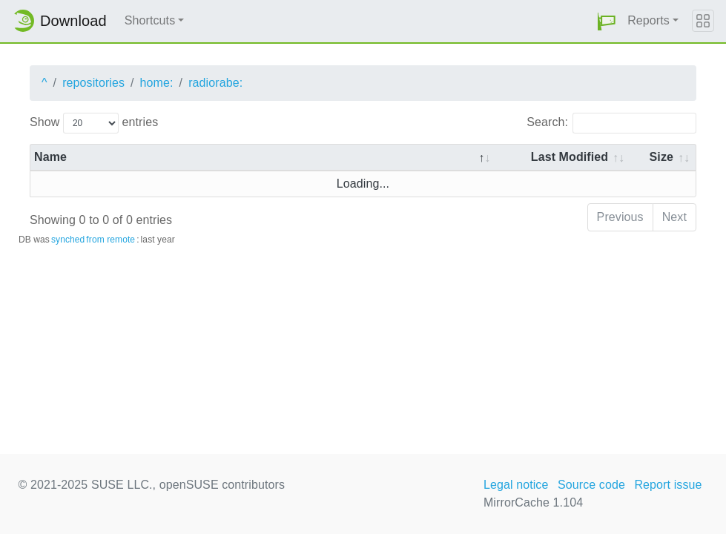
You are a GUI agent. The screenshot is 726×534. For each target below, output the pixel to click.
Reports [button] (648, 20)
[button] (606, 21)
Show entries (94, 123)
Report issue (668, 484)
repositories (93, 82)
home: (157, 82)
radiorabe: (215, 82)
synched (68, 239)
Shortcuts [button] (150, 20)
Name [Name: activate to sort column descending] (50, 157)
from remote (110, 239)
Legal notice (516, 484)
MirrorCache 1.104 (533, 502)
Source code (591, 484)
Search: (611, 123)
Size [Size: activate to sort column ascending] (661, 157)
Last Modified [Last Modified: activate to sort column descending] (569, 157)
